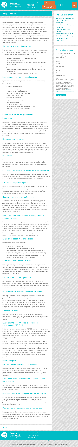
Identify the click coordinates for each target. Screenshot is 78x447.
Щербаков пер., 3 (31, 7)
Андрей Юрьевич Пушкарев (65, 18)
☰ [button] (74, 5)
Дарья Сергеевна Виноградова (66, 36)
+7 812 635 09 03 (33, 3)
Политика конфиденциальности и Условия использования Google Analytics (39, 440)
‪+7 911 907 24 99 (32, 5)
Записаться (49, 3)
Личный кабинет (49, 7)
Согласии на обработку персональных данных (65, 90)
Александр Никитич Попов (64, 34)
